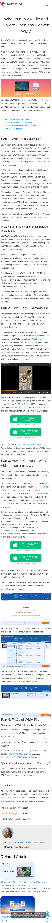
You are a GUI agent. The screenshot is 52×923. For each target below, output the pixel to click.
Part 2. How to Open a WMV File (18, 123)
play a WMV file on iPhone (28, 445)
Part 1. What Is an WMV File (17, 120)
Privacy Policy (34, 916)
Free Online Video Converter (20, 754)
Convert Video (37, 842)
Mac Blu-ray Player (40, 339)
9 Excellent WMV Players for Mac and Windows (23, 882)
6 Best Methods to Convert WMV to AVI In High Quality (22, 919)
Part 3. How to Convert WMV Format (20, 126)
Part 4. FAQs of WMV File (16, 129)
